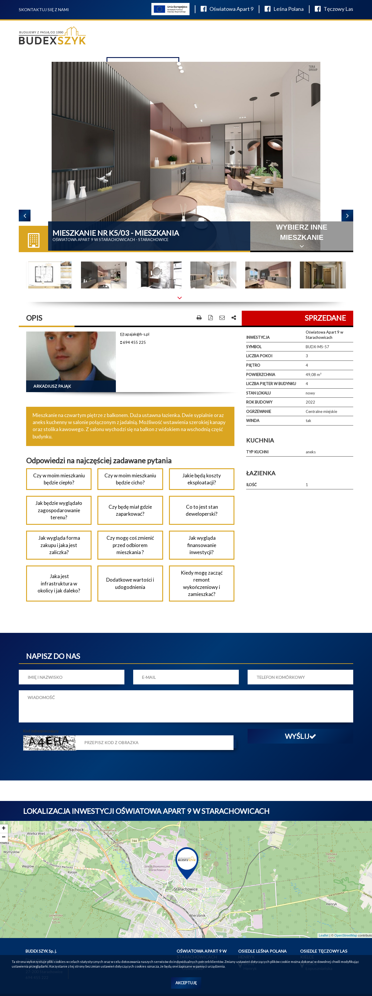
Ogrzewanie (258, 411)
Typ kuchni (257, 452)
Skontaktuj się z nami (44, 9)
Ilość (251, 484)
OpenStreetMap (345, 935)
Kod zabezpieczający (41, 731)
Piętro (253, 365)
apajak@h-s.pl (134, 334)
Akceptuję (186, 982)
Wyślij (300, 736)
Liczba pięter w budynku (271, 383)
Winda (252, 420)
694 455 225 (133, 342)
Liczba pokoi (259, 355)
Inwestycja (258, 337)
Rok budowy (259, 402)
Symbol (253, 346)
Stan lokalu (258, 393)
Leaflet (324, 935)
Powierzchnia (260, 374)
